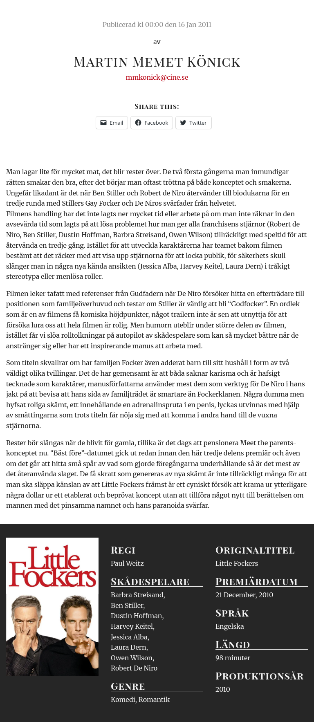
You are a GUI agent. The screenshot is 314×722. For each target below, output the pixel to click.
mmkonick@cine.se (157, 77)
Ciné (25, 14)
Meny (297, 14)
